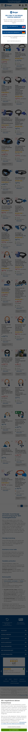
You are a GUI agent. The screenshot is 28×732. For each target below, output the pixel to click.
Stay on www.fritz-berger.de (14, 32)
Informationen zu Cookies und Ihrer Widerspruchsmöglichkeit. (13, 722)
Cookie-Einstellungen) (14, 727)
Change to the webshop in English (14, 27)
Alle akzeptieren (14, 730)
